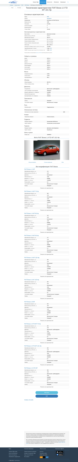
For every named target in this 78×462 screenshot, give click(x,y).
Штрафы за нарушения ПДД (29, 453)
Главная (11, 5)
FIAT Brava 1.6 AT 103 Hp (31, 279)
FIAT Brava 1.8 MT (29, 301)
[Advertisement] (16, 26)
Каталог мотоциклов (13, 454)
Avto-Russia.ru (17, 460)
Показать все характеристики (46, 188)
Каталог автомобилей (13, 453)
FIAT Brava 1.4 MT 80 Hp (31, 213)
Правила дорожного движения (30, 451)
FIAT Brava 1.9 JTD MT (31, 368)
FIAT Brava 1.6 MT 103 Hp (31, 257)
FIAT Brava (27, 5)
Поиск (12, 7)
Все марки (19, 7)
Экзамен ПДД (36, 2)
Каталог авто (42, 2)
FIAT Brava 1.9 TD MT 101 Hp (32, 346)
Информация (63, 2)
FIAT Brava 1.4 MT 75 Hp (31, 191)
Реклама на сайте (43, 453)
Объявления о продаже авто (14, 456)
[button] (27, 150)
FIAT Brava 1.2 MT (29, 169)
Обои (63, 162)
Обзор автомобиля (32, 162)
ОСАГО (40, 52)
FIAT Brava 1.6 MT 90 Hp (31, 235)
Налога (37, 52)
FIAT (22, 5)
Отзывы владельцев (48, 162)
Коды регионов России (28, 454)
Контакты (41, 451)
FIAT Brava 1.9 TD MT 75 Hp (32, 324)
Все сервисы (26, 456)
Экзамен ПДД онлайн (13, 451)
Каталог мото (49, 2)
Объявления (56, 2)
